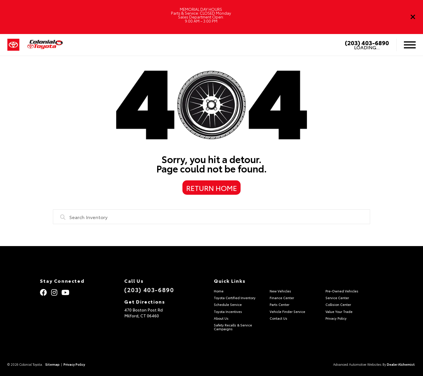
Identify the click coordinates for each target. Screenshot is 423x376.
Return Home (211, 188)
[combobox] (211, 216)
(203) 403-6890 (367, 42)
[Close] (413, 17)
